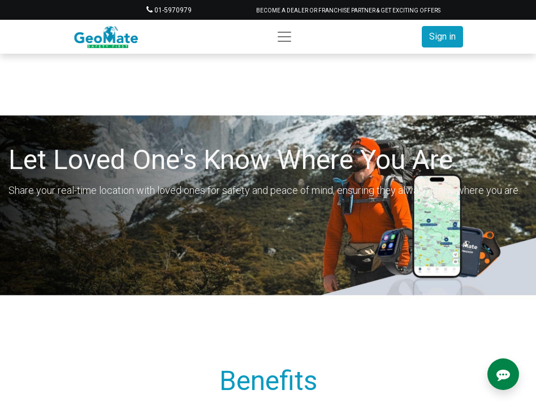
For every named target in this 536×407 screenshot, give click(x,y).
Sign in (442, 36)
